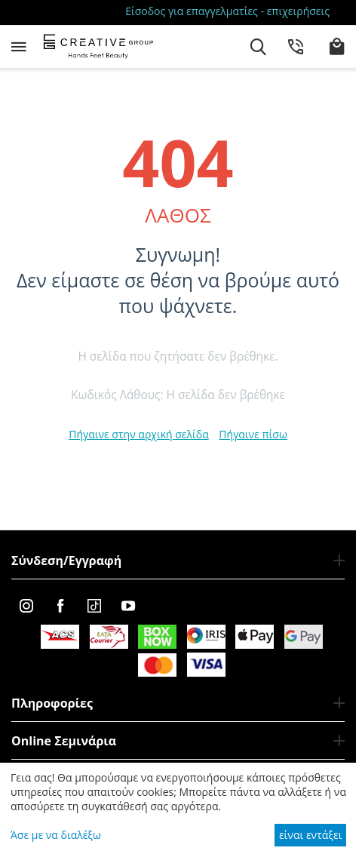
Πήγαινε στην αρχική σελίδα (139, 434)
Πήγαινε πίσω (253, 434)
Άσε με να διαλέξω (56, 835)
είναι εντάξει (310, 835)
